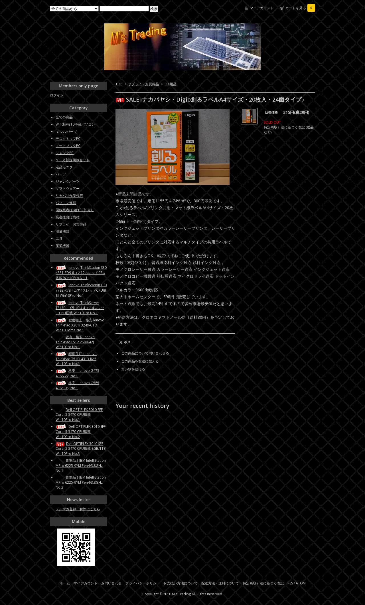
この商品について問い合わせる (145, 353)
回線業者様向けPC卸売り (75, 209)
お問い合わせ (111, 583)
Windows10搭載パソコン (75, 124)
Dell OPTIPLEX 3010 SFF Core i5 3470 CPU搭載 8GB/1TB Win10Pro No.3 (81, 448)
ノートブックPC (68, 145)
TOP (118, 84)
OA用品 (171, 84)
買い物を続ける (133, 369)
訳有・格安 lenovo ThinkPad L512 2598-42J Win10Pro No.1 (75, 341)
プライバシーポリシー (142, 583)
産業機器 (62, 245)
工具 (59, 238)
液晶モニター (66, 167)
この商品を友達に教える (140, 361)
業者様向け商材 (68, 217)
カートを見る (300, 7)
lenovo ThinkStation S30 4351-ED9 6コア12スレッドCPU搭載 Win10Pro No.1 (81, 272)
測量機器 (62, 231)
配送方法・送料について (220, 583)
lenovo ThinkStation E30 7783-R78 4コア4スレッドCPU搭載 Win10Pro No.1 (81, 290)
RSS (290, 583)
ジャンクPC (65, 152)
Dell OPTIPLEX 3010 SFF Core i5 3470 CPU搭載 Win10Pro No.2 (81, 431)
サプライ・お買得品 (143, 84)
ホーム (65, 583)
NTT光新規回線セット (73, 160)
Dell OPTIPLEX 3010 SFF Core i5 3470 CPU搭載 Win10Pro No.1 (79, 414)
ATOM (301, 583)
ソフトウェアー (68, 188)
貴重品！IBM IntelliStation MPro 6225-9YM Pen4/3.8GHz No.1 (81, 465)
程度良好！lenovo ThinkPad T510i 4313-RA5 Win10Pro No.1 (76, 358)
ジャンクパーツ (68, 181)
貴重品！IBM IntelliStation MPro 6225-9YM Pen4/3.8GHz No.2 (81, 482)
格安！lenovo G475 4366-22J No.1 (77, 373)
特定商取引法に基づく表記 (263, 583)
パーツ (61, 174)
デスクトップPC (68, 138)
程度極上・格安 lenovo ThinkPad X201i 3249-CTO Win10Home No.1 (80, 325)
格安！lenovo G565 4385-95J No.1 (77, 385)
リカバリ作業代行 (69, 195)
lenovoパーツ (66, 131)
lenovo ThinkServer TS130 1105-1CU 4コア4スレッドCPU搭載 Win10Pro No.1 (80, 307)
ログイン (57, 95)
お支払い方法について (180, 583)
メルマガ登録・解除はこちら (78, 509)
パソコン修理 (66, 202)
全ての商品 (64, 117)
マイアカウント (262, 7)
